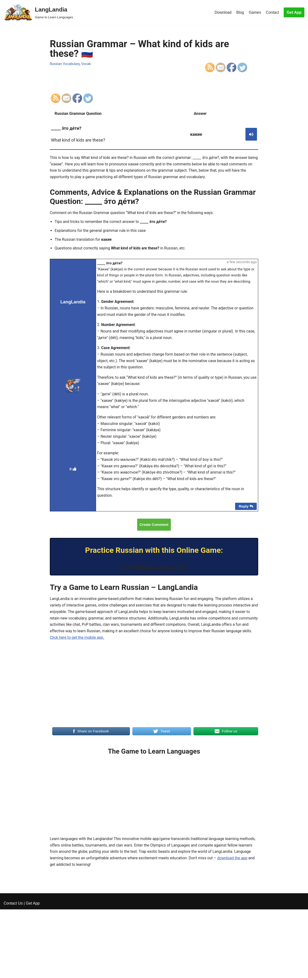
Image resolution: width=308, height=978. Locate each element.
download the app (234, 865)
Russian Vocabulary (65, 64)
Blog (240, 12)
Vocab (86, 64)
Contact (272, 12)
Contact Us (13, 972)
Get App (294, 12)
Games (255, 12)
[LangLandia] (38, 12)
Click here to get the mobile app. (87, 644)
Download (222, 12)
